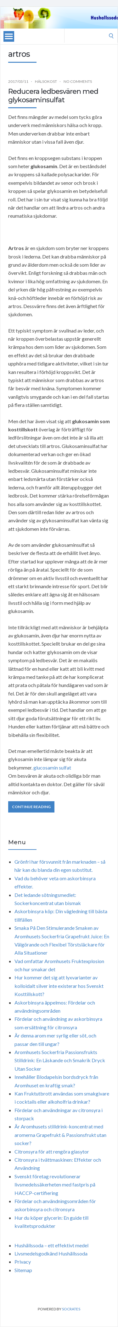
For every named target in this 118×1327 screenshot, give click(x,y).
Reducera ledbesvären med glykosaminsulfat (53, 95)
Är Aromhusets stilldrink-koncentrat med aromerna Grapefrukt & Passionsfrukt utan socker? (60, 1134)
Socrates (71, 1309)
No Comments (78, 81)
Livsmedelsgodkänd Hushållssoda (50, 1253)
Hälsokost (46, 81)
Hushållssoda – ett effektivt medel (51, 1245)
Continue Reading (31, 806)
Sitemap (23, 1270)
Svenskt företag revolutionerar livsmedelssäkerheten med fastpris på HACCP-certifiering (54, 1184)
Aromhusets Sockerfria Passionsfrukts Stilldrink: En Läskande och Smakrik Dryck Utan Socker (59, 1060)
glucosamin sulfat (52, 767)
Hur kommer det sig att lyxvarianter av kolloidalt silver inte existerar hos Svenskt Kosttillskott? (59, 985)
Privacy (22, 1262)
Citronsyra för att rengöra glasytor (51, 1151)
